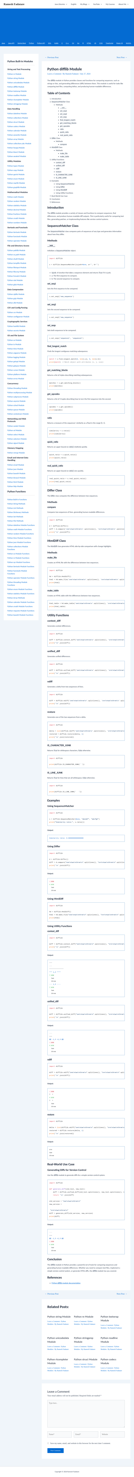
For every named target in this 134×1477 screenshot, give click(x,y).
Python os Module (14, 340)
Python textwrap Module (17, 91)
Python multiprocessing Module (19, 392)
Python (31, 43)
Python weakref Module (16, 156)
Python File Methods (15, 521)
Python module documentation (66, 1283)
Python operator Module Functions (21, 578)
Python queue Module (16, 410)
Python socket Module (16, 426)
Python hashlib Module (16, 326)
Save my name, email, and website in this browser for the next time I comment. (80, 1443)
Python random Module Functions (20, 534)
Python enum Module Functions (19, 589)
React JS (119, 43)
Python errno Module (15, 378)
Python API (41, 43)
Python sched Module (15, 405)
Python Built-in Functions (17, 499)
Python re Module (14, 74)
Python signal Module (15, 443)
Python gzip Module (15, 298)
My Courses (110, 4)
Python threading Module (17, 388)
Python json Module (15, 469)
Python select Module (15, 434)
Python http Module (15, 486)
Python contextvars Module (18, 414)
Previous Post (51, 57)
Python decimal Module (16, 210)
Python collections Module (17, 118)
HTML (89, 43)
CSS (101, 43)
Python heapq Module (16, 148)
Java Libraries (61, 4)
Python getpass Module (16, 366)
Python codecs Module (16, 126)
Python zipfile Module (15, 294)
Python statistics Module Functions (20, 593)
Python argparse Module (17, 353)
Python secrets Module (16, 330)
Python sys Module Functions (18, 562)
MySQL (128, 43)
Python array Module (15, 139)
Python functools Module (17, 236)
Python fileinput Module (16, 267)
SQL (49, 43)
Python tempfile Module (16, 263)
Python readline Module (16, 95)
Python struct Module (15, 122)
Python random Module (16, 201)
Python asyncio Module (16, 401)
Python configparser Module (18, 316)
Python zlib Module (14, 303)
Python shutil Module (15, 259)
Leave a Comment (54, 74)
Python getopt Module (16, 361)
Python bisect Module (15, 152)
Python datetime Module (17, 113)
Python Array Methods (16, 598)
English (73, 4)
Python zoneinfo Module (17, 135)
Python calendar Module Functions (20, 602)
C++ (67, 43)
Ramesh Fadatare (14, 4)
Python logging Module (16, 357)
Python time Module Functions (19, 538)
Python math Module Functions (19, 529)
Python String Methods (16, 504)
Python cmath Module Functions (20, 606)
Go (78, 43)
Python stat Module (15, 280)
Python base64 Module (16, 473)
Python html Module (15, 482)
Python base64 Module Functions (20, 615)
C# (73, 43)
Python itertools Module (16, 232)
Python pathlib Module (16, 250)
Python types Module (15, 166)
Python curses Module (16, 370)
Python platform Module (17, 374)
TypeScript (109, 43)
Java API (11, 43)
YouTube (97, 4)
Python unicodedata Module (18, 82)
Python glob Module (15, 284)
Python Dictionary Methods (18, 512)
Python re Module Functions (18, 558)
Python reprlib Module (16, 183)
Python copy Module (15, 170)
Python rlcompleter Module (18, 100)
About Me (123, 4)
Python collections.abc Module (19, 143)
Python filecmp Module (16, 272)
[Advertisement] (67, 24)
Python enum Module (15, 179)
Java (3, 43)
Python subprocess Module (18, 397)
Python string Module (15, 78)
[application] (66, 4)
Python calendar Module (17, 130)
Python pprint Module (16, 174)
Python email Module (15, 465)
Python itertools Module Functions (20, 566)
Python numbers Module (17, 222)
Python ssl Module (14, 430)
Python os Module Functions (18, 554)
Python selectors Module (17, 439)
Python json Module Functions (19, 542)
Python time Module (15, 349)
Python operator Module (17, 241)
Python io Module (14, 344)
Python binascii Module (16, 478)
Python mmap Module (16, 453)
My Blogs (84, 4)
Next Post (122, 57)
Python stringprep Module (17, 104)
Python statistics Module (17, 205)
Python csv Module (14, 312)
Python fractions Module (17, 214)
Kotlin (56, 43)
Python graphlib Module (16, 187)
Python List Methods (15, 508)
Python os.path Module (16, 254)
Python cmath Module (16, 218)
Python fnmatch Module (16, 276)
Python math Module (15, 197)
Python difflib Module (15, 87)
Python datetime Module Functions (21, 525)
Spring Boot (22, 43)
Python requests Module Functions (20, 611)
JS (95, 43)
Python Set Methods (15, 516)
